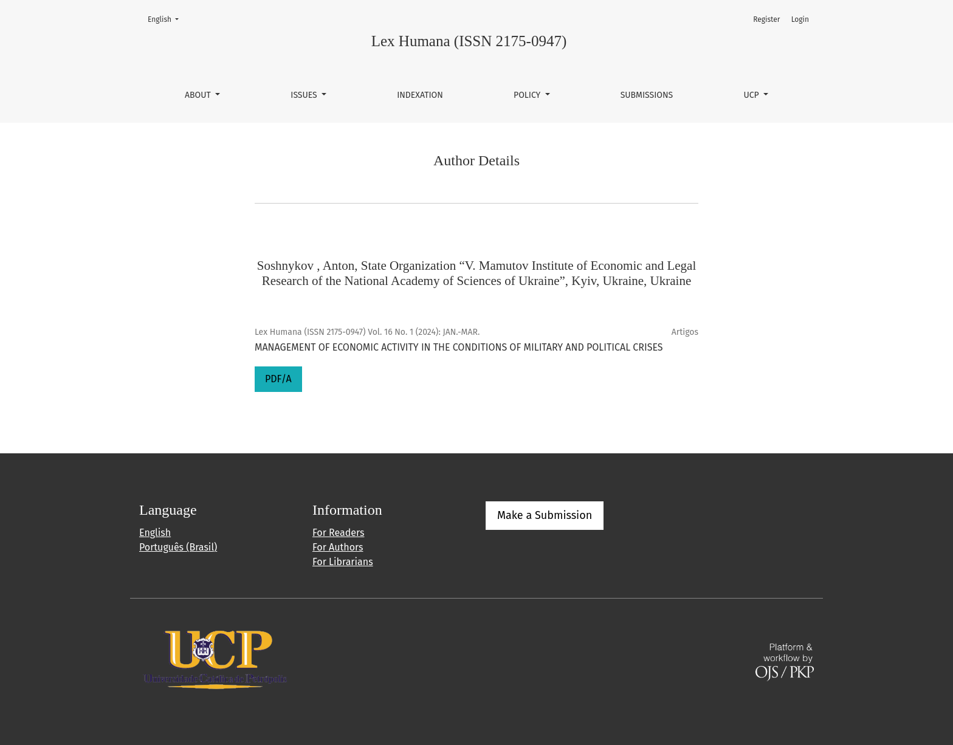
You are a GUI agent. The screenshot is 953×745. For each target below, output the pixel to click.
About (199, 95)
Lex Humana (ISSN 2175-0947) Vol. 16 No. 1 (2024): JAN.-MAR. (367, 332)
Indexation (420, 95)
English (167, 18)
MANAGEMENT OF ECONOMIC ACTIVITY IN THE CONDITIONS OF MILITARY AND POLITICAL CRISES (459, 347)
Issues (305, 95)
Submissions (647, 95)
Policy (528, 95)
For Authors (337, 547)
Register (766, 19)
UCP (752, 95)
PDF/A (278, 379)
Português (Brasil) (178, 547)
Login (800, 19)
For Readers (338, 532)
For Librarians (342, 562)
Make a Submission (544, 515)
